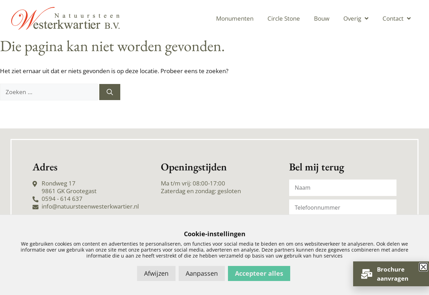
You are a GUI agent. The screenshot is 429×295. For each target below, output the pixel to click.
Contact (396, 18)
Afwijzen (156, 273)
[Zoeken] (109, 92)
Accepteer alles (259, 273)
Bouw (321, 18)
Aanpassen (202, 273)
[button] (423, 267)
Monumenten (234, 18)
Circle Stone (283, 18)
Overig (356, 18)
